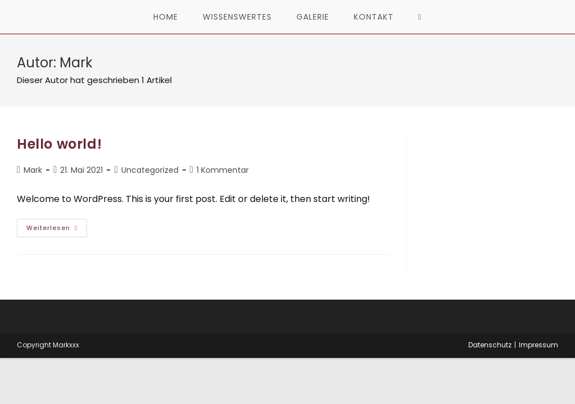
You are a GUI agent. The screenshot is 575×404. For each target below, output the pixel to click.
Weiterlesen (56, 230)
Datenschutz (490, 345)
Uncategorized (150, 170)
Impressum (538, 345)
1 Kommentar (223, 170)
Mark (33, 170)
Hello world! (59, 144)
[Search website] (420, 17)
